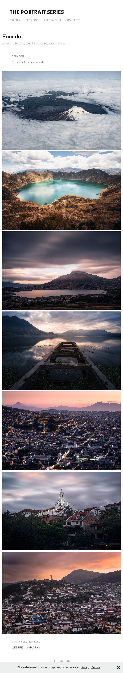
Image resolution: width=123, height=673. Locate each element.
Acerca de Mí (53, 20)
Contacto (74, 20)
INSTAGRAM (33, 647)
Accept (85, 667)
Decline (95, 667)
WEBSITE (17, 647)
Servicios (32, 20)
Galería (15, 20)
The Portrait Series (37, 12)
